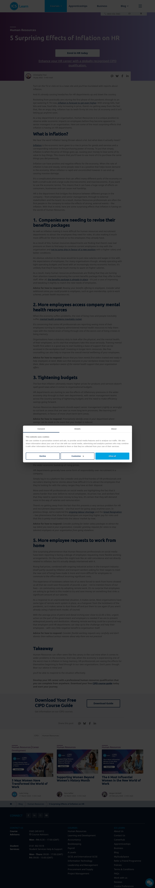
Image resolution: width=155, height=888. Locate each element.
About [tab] (113, 429)
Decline (42, 456)
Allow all (112, 456)
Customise (77, 456)
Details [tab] (77, 429)
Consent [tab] (41, 429)
